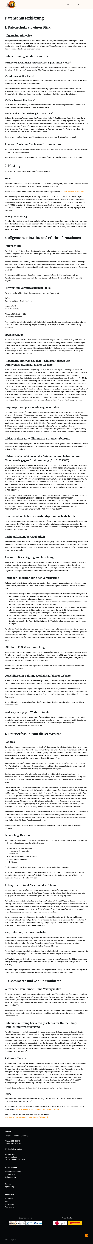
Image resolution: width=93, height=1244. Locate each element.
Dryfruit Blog (9, 1187)
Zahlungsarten (10, 1174)
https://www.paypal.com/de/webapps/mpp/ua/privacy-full (26, 1117)
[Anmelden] (78, 4)
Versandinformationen (13, 1172)
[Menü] (87, 5)
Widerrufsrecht (10, 1204)
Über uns (8, 1184)
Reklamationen (10, 1177)
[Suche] (68, 4)
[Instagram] (86, 1235)
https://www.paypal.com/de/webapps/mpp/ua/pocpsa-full (37, 1109)
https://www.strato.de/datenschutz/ (74, 192)
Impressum (9, 1199)
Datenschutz (9, 1207)
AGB (6, 1201)
